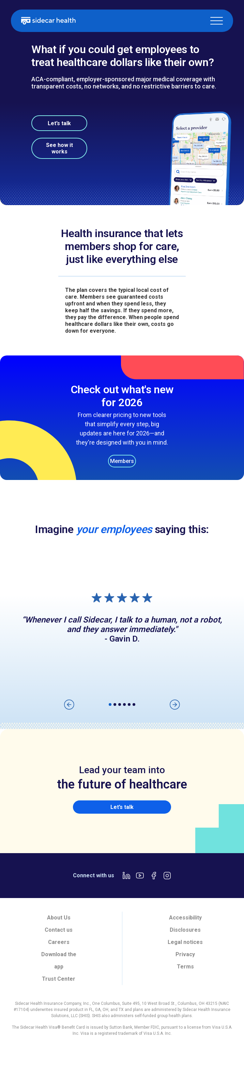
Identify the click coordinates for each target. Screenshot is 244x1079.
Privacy (185, 954)
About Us (59, 917)
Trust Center (58, 979)
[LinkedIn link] (126, 876)
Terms (185, 966)
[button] (216, 20)
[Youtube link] (140, 876)
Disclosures (185, 930)
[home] (48, 21)
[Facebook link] (154, 876)
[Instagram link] (167, 876)
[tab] (22, 1057)
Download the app (58, 960)
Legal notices (185, 942)
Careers (59, 942)
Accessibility (185, 917)
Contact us (59, 930)
